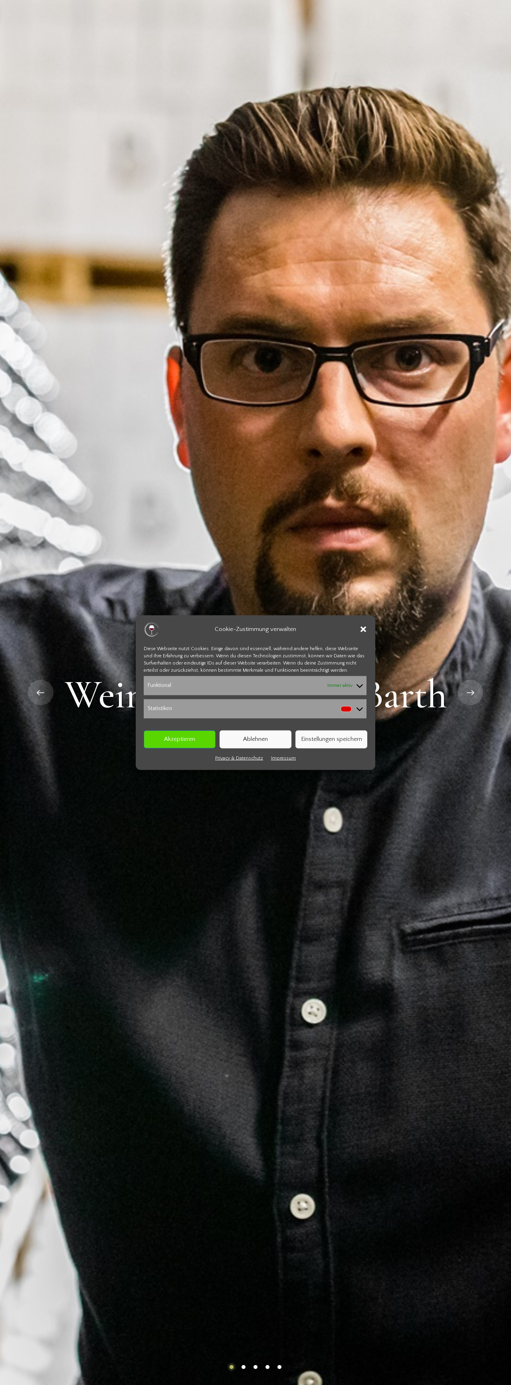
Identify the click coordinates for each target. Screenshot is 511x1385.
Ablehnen (255, 739)
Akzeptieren (179, 739)
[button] (363, 629)
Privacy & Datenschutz (239, 757)
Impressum (283, 757)
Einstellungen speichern (331, 739)
